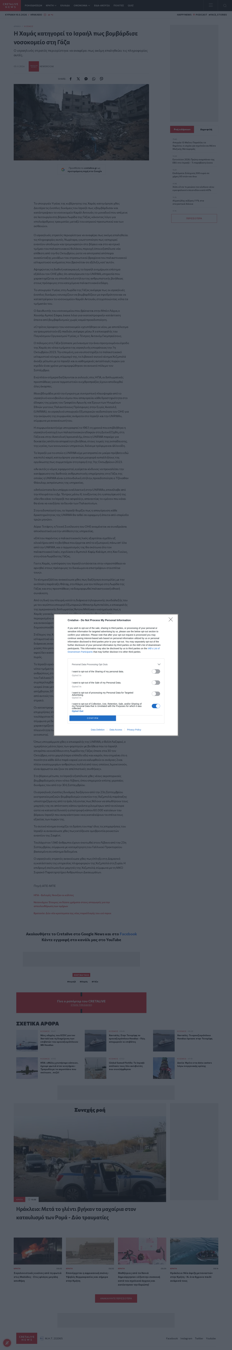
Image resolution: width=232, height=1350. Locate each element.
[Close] (172, 620)
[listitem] (116, 664)
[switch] (156, 671)
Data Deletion (98, 729)
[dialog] (116, 675)
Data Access (116, 729)
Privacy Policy (134, 729)
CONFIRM (93, 718)
